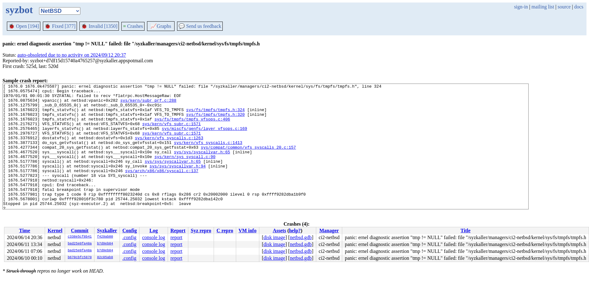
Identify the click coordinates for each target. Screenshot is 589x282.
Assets (279, 230)
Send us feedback (200, 26)
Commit (80, 230)
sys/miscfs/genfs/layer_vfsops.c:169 (204, 138)
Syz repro (201, 230)
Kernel (55, 230)
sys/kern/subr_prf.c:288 (148, 104)
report (176, 237)
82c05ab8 (105, 257)
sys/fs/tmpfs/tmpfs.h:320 (215, 121)
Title (465, 230)
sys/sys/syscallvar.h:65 (202, 166)
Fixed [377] (59, 26)
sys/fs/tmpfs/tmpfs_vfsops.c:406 (192, 126)
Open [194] (23, 26)
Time (24, 230)
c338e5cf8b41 (80, 237)
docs (578, 6)
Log (154, 230)
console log (153, 237)
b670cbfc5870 (80, 257)
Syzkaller (107, 230)
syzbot (19, 9)
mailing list (542, 6)
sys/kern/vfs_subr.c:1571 (171, 132)
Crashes (133, 26)
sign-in (521, 6)
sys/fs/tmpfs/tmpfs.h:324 (215, 115)
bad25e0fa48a (80, 244)
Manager (329, 230)
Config (129, 230)
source (564, 6)
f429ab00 (105, 237)
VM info (247, 230)
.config (129, 237)
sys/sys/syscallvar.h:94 (178, 183)
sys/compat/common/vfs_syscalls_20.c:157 (248, 160)
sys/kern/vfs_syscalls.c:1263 (169, 149)
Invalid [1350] (99, 26)
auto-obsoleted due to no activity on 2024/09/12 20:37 (72, 55)
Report (177, 230)
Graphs (160, 26)
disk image (274, 237)
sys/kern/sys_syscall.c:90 (185, 171)
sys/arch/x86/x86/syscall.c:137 (161, 188)
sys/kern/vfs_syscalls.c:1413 (208, 154)
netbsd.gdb (301, 237)
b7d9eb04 (105, 244)
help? (295, 230)
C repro (224, 230)
